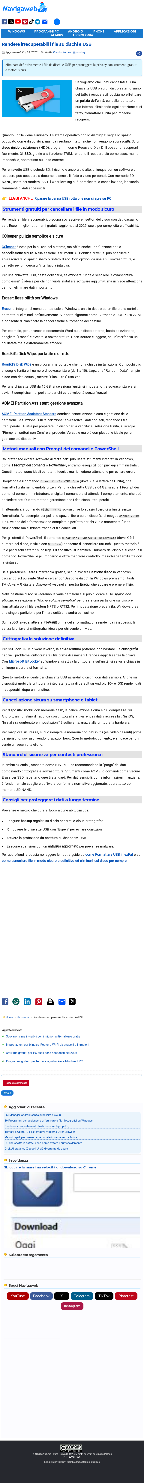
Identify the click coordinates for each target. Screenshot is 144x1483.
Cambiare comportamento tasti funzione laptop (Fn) (37, 1126)
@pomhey (79, 52)
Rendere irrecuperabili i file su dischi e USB (47, 44)
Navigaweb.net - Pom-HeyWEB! (51, 1454)
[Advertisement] (72, 908)
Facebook (41, 1296)
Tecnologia (82, 35)
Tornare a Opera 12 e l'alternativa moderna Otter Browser (40, 1131)
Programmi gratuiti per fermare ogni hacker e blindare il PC (44, 1061)
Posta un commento (16, 1083)
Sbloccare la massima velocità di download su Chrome (50, 1167)
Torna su (7, 1092)
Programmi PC (46, 31)
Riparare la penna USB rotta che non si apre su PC (72, 198)
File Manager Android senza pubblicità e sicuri (33, 1115)
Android (75, 31)
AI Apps (57, 35)
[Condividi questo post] (139, 53)
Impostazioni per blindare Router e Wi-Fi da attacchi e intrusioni (47, 1044)
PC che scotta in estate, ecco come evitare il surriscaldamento (43, 1143)
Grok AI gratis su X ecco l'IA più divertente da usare (36, 1148)
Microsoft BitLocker (24, 661)
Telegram (82, 1296)
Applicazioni (125, 31)
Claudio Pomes (62, 52)
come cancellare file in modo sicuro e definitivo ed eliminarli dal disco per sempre (64, 861)
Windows (16, 31)
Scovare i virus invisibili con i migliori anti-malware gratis (43, 1036)
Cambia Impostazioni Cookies (83, 1462)
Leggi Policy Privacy (54, 1462)
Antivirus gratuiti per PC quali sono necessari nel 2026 (41, 1053)
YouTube (18, 1296)
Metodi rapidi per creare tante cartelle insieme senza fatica (41, 1137)
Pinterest (126, 1296)
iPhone (98, 31)
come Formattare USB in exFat (109, 854)
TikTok (104, 1296)
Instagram (72, 1306)
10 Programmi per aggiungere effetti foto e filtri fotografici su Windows (49, 1120)
